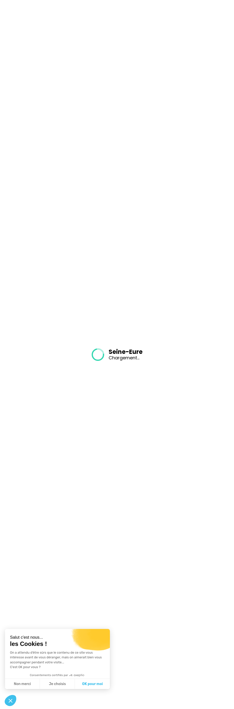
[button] (10, 701)
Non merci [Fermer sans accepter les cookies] (22, 684)
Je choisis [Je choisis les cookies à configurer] (57, 684)
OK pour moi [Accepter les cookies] (92, 684)
